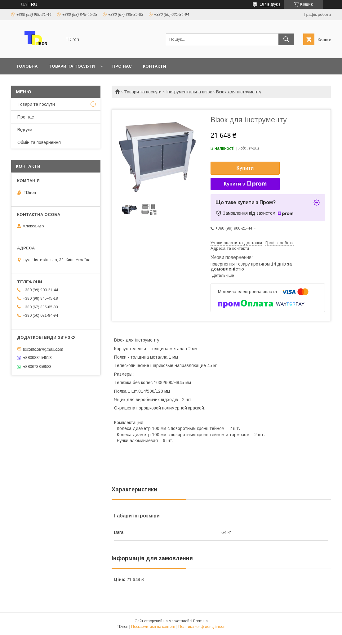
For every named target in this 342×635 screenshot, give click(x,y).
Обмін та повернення (39, 142)
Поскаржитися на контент (153, 626)
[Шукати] (286, 39)
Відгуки (24, 129)
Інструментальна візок (189, 91)
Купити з (245, 184)
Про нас (122, 66)
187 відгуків (270, 4)
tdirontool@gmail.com (43, 349)
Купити (245, 168)
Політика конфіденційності (201, 626)
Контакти (154, 66)
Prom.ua (200, 621)
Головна (27, 66)
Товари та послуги (72, 66)
